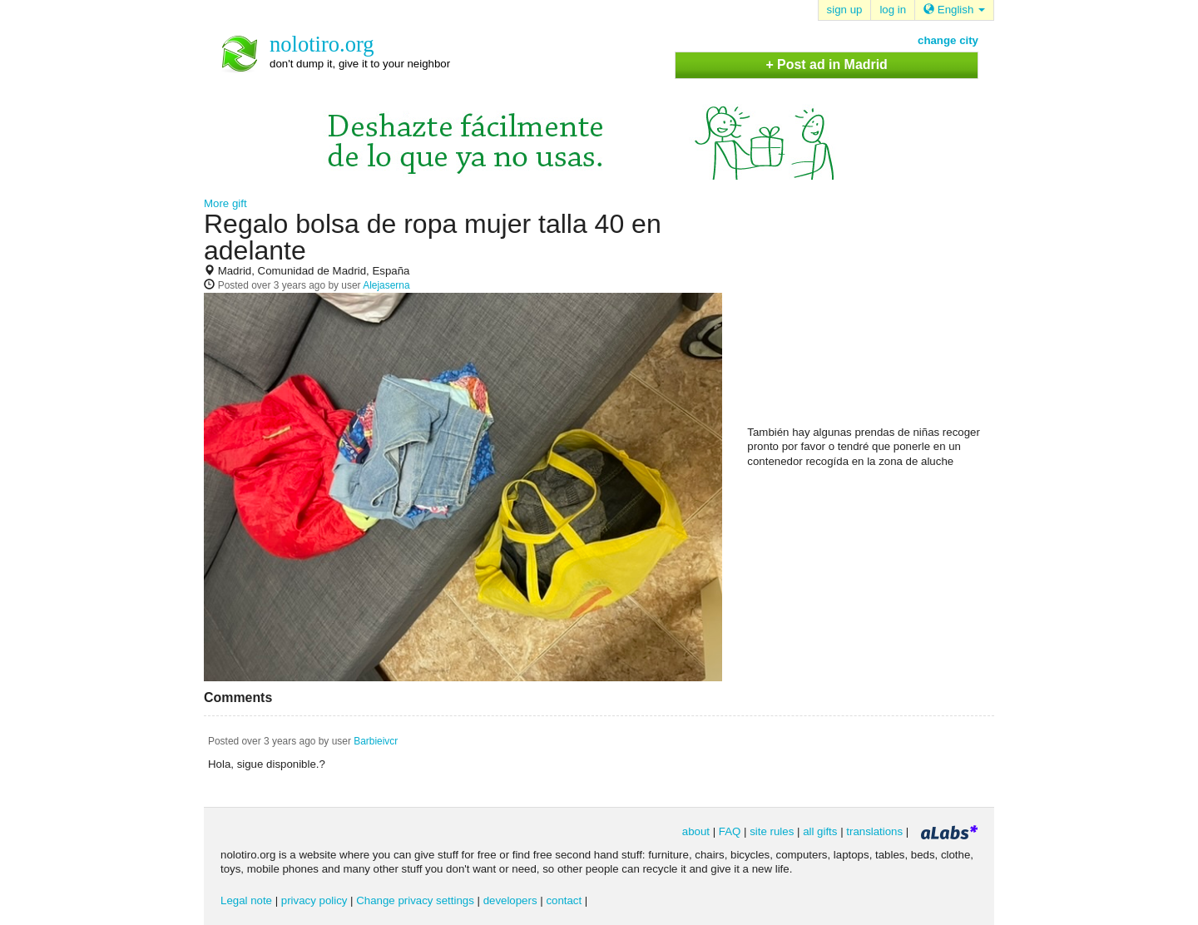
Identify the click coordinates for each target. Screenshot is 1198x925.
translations (874, 831)
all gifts (820, 831)
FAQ (730, 831)
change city (948, 40)
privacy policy (314, 900)
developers (510, 900)
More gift (225, 203)
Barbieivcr (376, 741)
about (696, 831)
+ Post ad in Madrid (826, 64)
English (954, 9)
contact (564, 900)
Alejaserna (386, 285)
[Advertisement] (872, 317)
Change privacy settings (415, 900)
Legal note (246, 900)
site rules (772, 831)
